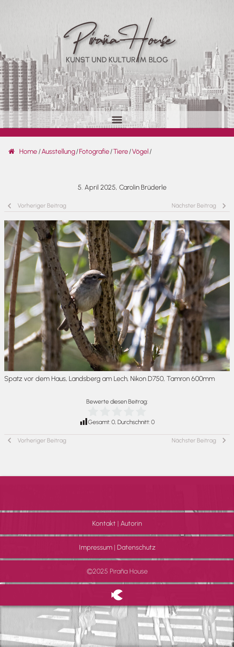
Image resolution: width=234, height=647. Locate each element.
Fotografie (94, 151)
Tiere (120, 151)
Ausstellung (58, 151)
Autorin (131, 523)
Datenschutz (136, 547)
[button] (117, 119)
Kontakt (104, 523)
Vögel (140, 151)
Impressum (95, 547)
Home (23, 151)
